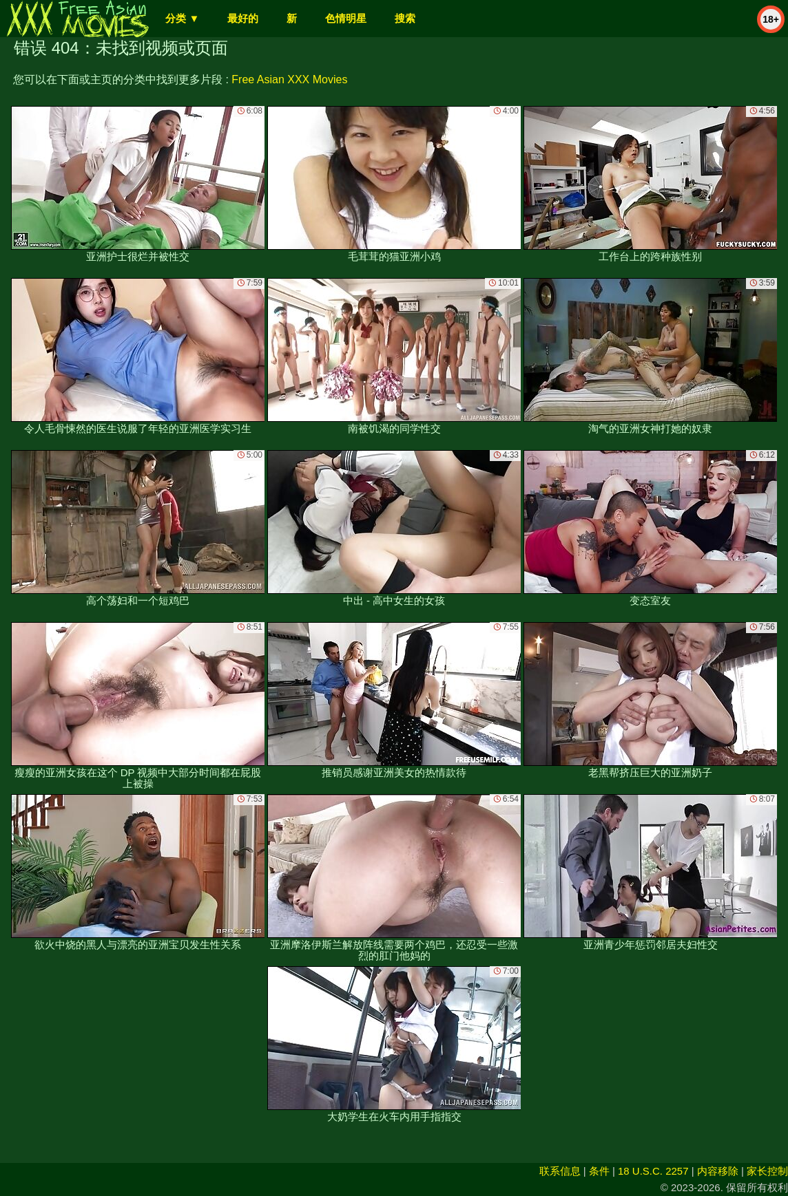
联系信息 (560, 1171)
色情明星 (345, 18)
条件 (599, 1171)
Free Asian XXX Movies (289, 79)
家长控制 (767, 1171)
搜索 (405, 18)
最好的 (242, 18)
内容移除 (717, 1171)
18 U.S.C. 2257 (653, 1171)
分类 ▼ (182, 18)
